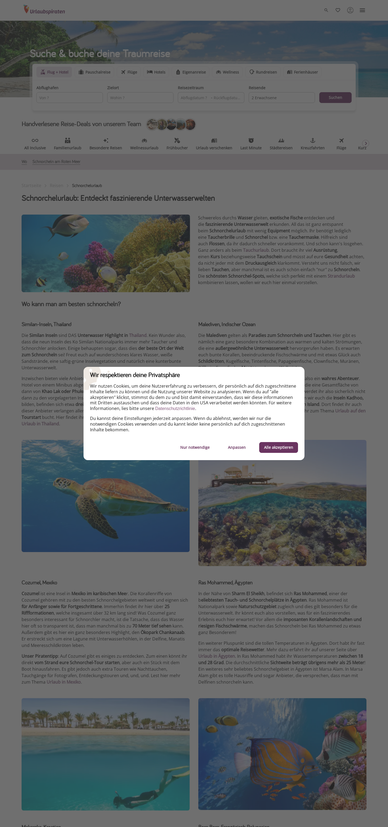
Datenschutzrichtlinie (175, 408)
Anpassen (237, 447)
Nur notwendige (195, 447)
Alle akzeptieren (278, 447)
